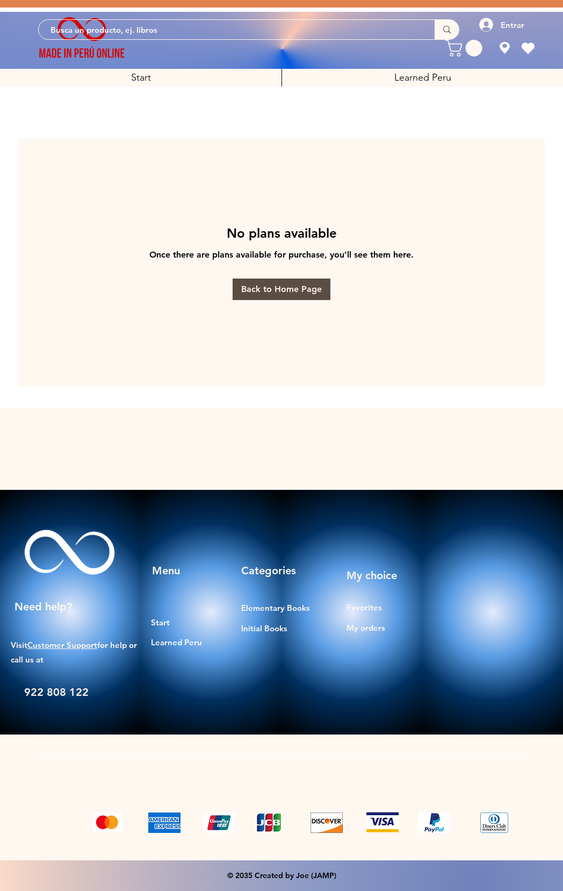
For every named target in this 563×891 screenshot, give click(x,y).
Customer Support (62, 645)
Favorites (364, 607)
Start (160, 622)
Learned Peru (176, 642)
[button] (465, 48)
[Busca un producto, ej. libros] (231, 30)
